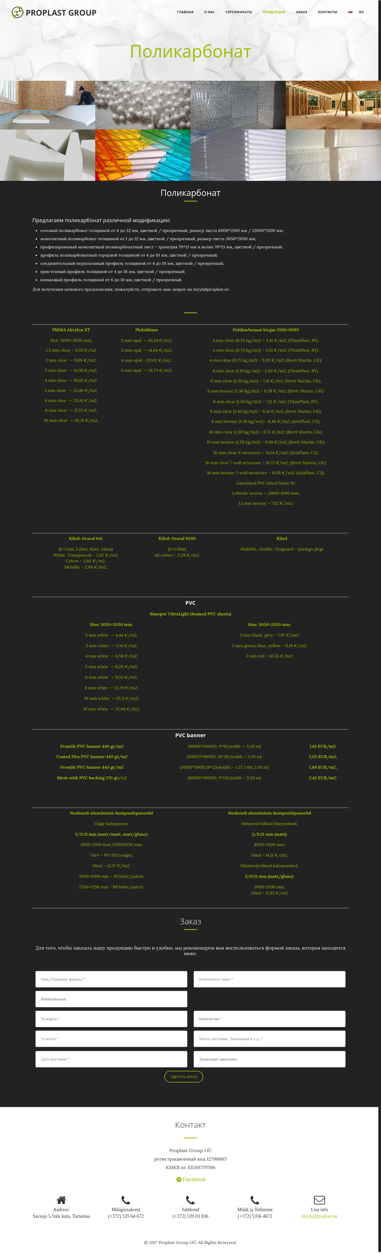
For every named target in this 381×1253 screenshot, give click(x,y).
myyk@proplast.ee (320, 1216)
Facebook (190, 1179)
